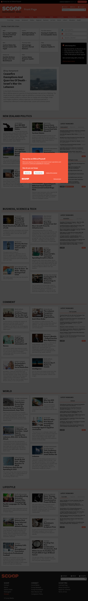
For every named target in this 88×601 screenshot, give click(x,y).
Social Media (35, 585)
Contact (6, 585)
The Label (70, 520)
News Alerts (69, 186)
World (59, 20)
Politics (32, 20)
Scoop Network (36, 587)
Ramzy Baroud (77, 330)
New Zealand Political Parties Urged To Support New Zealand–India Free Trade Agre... (71, 243)
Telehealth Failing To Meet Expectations (29, 34)
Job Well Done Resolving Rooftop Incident (70, 144)
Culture (65, 20)
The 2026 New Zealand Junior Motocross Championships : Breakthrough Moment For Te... (72, 504)
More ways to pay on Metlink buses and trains (71, 177)
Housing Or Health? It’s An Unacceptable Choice (49, 34)
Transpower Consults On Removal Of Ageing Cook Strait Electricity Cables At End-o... (72, 240)
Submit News (8, 589)
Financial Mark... (79, 233)
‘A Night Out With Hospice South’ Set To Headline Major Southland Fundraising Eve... (72, 512)
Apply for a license (64, 589)
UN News (78, 409)
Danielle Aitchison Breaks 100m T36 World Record (9, 59)
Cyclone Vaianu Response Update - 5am (28, 59)
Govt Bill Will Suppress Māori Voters (69, 134)
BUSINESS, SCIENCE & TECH (19, 209)
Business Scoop (41, 17)
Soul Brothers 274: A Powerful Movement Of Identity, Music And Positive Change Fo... (71, 509)
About (6, 587)
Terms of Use (63, 591)
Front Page (10, 20)
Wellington (22, 17)
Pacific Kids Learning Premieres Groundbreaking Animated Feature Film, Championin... (72, 523)
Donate (6, 594)
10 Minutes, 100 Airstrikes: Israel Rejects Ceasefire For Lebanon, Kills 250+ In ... (72, 422)
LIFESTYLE (9, 487)
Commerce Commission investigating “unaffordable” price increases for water (70, 182)
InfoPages (83, 17)
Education (72, 20)
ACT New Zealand (64, 142)
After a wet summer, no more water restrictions (71, 179)
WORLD (7, 391)
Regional (38, 20)
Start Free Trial (82, 2)
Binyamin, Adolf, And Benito (67, 326)
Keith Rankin (82, 326)
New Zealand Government (71, 138)
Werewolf (12, 17)
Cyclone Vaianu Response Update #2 (48, 46)
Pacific (51, 17)
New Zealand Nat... (79, 149)
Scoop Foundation (37, 589)
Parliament (25, 20)
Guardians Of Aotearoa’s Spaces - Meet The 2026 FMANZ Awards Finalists (72, 223)
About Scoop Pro (64, 587)
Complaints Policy (37, 594)
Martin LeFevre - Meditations (73, 316)
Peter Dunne (68, 333)
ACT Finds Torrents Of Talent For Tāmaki (70, 141)
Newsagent (7, 591)
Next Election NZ (36, 591)
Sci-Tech (52, 20)
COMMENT (9, 302)
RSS (62, 156)
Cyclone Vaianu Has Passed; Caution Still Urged (9, 46)
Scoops (17, 20)
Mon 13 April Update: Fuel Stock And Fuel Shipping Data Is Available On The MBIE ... (72, 230)
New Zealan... (78, 132)
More (83, 156)
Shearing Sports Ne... (78, 501)
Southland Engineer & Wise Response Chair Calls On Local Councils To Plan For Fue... (72, 226)
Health (79, 20)
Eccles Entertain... (78, 516)
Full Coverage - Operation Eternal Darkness (28, 46)
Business (45, 20)
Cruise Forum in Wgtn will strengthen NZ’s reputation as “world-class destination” (70, 167)
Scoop (4, 17)
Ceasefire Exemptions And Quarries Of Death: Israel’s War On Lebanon (71, 323)
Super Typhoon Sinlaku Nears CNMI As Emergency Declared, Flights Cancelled (72, 415)
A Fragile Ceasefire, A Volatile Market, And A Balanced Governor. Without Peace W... (71, 236)
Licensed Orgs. (63, 585)
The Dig (31, 17)
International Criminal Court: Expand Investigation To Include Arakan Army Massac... (72, 405)
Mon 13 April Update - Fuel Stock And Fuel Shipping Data (10, 34)
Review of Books (72, 17)
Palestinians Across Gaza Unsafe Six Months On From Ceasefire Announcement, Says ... (72, 426)
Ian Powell (71, 320)
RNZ (80, 416)
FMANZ (79, 223)
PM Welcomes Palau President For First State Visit (72, 137)
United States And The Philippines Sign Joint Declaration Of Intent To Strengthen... (71, 412)
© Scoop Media (9, 598)
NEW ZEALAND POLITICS (17, 116)
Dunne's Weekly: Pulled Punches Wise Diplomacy (72, 332)
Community (60, 17)
